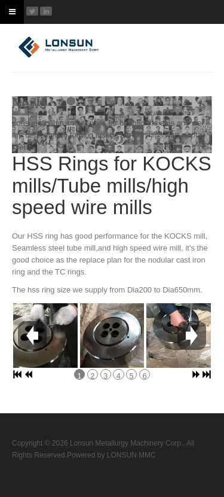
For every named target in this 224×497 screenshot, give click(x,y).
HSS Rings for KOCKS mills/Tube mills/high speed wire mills (111, 185)
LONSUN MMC (131, 455)
